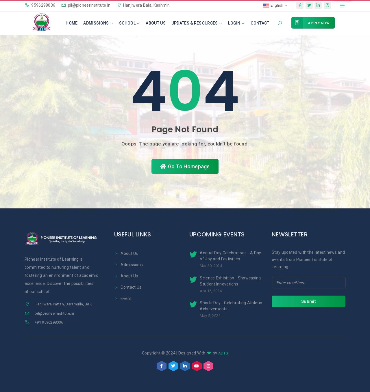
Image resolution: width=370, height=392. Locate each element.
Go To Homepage (185, 166)
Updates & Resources (196, 23)
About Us (155, 23)
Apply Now (316, 23)
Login (236, 23)
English (275, 6)
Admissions (98, 23)
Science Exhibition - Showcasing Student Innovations (230, 281)
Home (71, 23)
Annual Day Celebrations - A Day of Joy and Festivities (230, 256)
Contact (260, 23)
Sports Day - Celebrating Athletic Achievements (231, 305)
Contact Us (127, 287)
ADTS (223, 353)
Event (123, 298)
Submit (308, 301)
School (129, 23)
